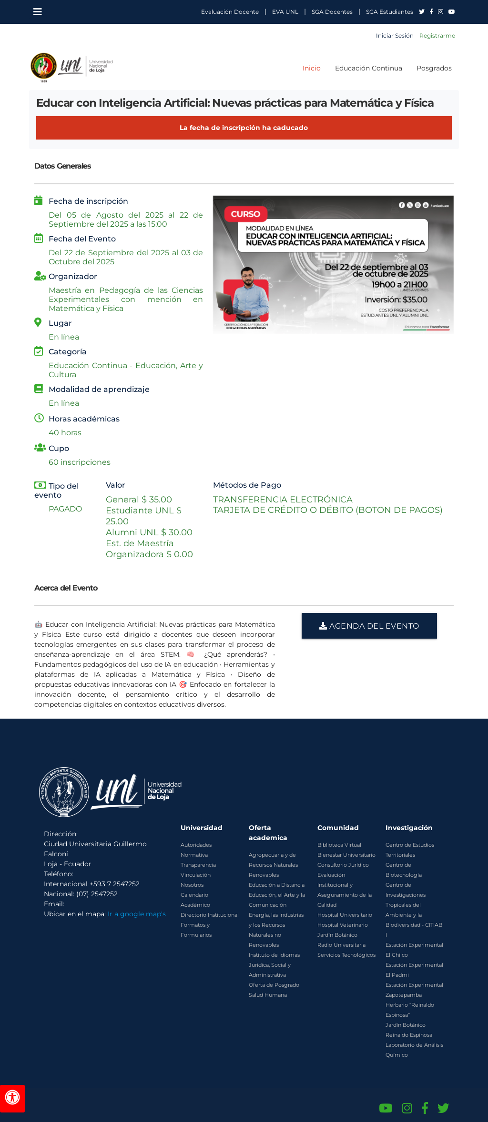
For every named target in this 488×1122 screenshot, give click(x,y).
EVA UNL (285, 11)
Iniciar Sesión (395, 35)
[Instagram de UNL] (407, 1108)
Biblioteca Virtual (339, 845)
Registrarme (437, 35)
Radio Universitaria (341, 945)
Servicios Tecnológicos (346, 955)
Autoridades (196, 845)
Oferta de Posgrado (274, 985)
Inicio (312, 68)
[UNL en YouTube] (451, 11)
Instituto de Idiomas (274, 955)
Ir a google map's (137, 914)
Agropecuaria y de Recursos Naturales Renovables (273, 865)
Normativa (194, 855)
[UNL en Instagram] (441, 11)
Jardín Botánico (337, 935)
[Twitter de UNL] (443, 1108)
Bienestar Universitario (346, 855)
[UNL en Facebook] (432, 11)
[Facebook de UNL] (425, 1108)
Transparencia (198, 865)
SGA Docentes (332, 11)
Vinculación (196, 875)
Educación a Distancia (277, 885)
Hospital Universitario (344, 915)
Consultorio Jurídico (343, 865)
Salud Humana (268, 995)
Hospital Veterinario (342, 925)
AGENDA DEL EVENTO (369, 626)
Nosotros (192, 885)
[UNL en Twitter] (422, 11)
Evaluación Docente (230, 11)
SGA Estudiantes (389, 11)
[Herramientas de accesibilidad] (12, 1098)
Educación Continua (368, 68)
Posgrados (434, 68)
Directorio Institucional (210, 915)
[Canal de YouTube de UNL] (385, 1108)
